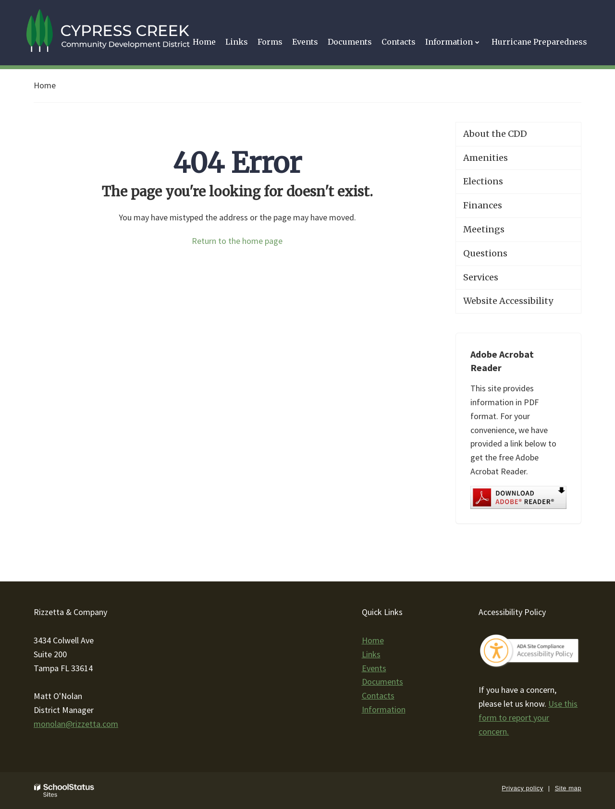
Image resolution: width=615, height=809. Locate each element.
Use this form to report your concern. (528, 717)
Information (384, 709)
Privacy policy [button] (522, 788)
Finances (482, 205)
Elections (483, 181)
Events (374, 668)
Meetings (483, 229)
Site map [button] (568, 788)
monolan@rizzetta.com (76, 723)
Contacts (378, 695)
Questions (485, 253)
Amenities (485, 157)
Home (45, 85)
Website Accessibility (508, 300)
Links (371, 654)
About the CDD (495, 133)
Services (480, 277)
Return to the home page (237, 240)
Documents (382, 681)
